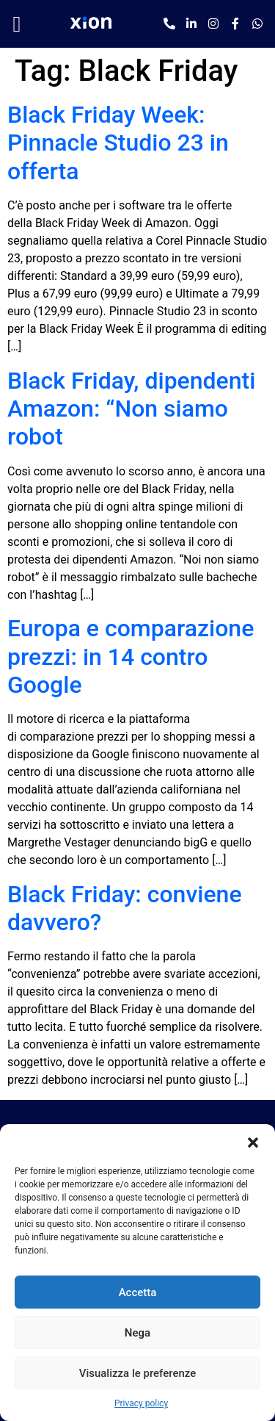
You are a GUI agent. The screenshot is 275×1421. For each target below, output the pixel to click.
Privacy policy (141, 1403)
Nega (137, 1332)
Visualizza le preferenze (138, 1373)
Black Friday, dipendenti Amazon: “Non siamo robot (131, 409)
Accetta (138, 1292)
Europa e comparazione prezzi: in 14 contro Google (130, 656)
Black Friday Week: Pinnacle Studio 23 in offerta (118, 143)
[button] (253, 1142)
